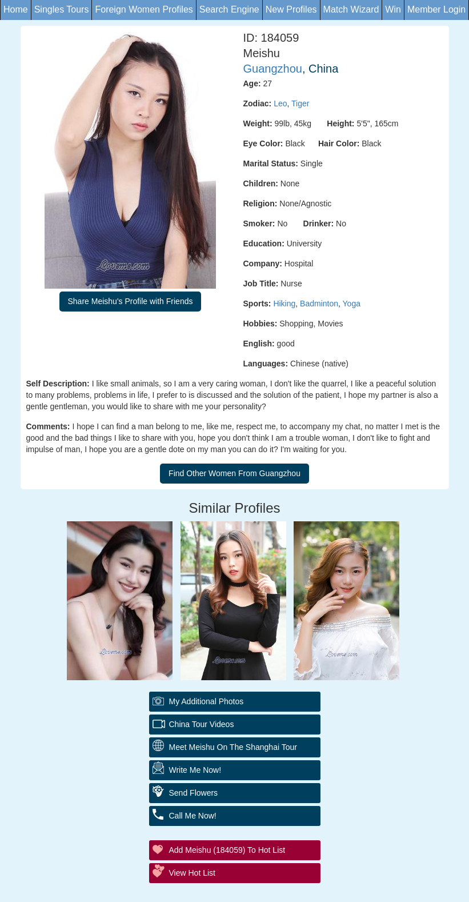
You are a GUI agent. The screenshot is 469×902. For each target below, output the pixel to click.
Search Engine (229, 9)
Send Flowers (193, 792)
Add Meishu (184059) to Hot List (227, 850)
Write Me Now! (195, 770)
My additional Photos (206, 701)
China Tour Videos (201, 724)
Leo (280, 103)
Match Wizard (351, 9)
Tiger (300, 103)
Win (393, 9)
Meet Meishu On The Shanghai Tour (233, 747)
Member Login (436, 9)
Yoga (351, 303)
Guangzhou (272, 68)
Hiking (284, 303)
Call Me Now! (193, 815)
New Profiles (291, 9)
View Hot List (192, 872)
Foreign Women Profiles (144, 9)
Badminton (319, 303)
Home (15, 9)
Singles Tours (61, 9)
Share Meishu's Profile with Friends (130, 301)
